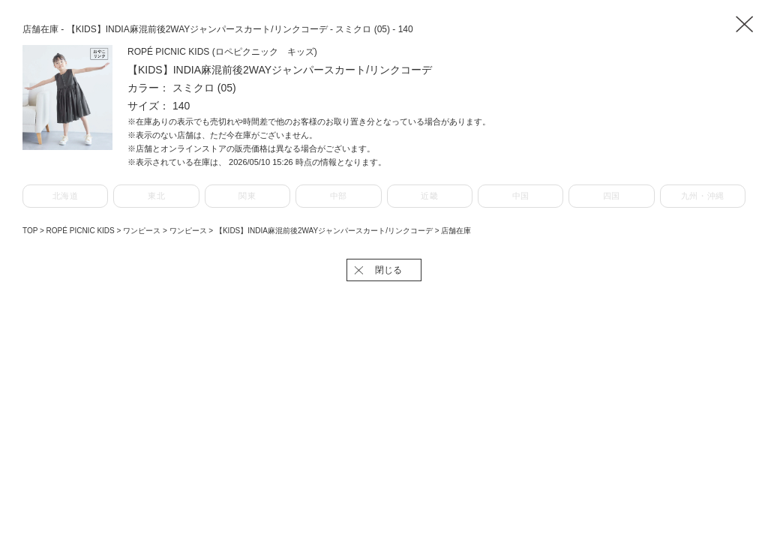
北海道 (65, 195)
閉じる (388, 270)
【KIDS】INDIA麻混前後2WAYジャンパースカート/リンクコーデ (325, 230)
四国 (611, 195)
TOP (30, 230)
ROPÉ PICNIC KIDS (81, 230)
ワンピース (143, 230)
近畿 (429, 195)
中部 (338, 195)
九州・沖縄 (702, 195)
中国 (521, 195)
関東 (247, 195)
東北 (156, 195)
